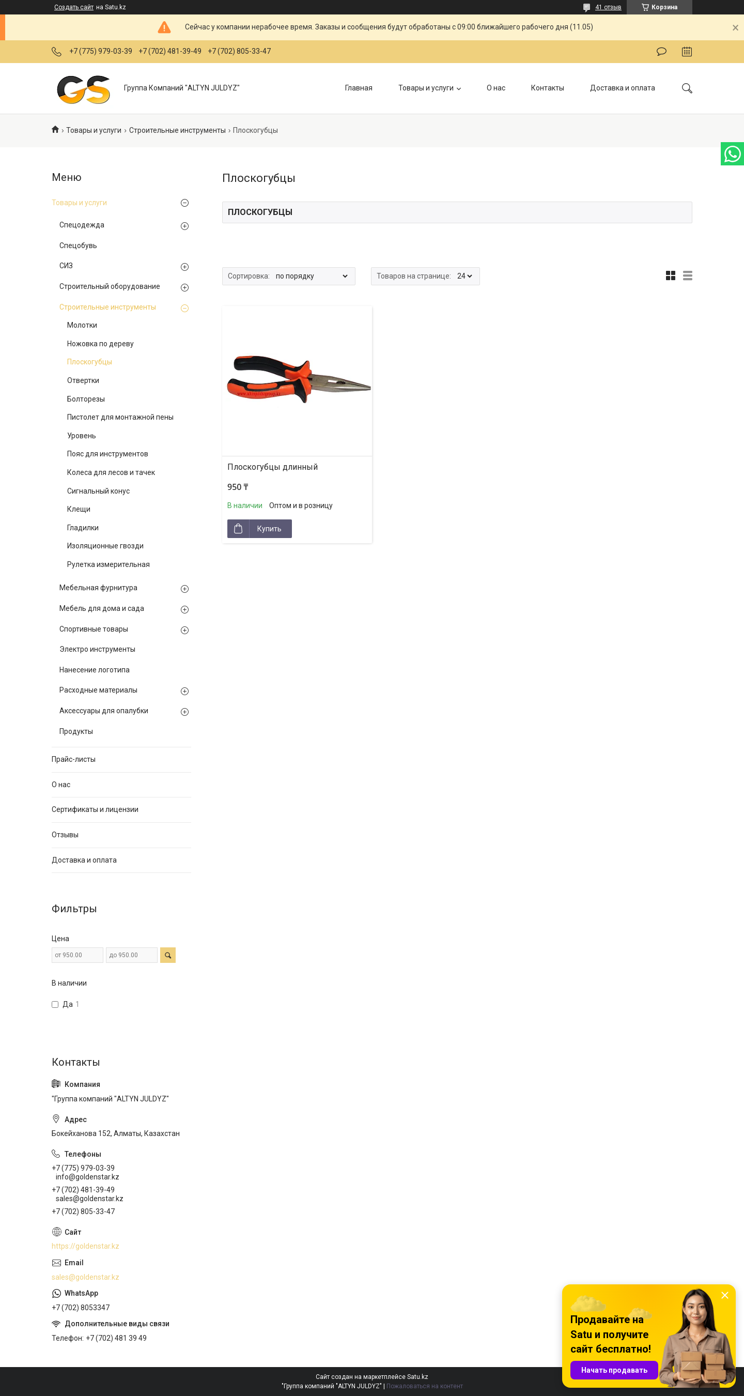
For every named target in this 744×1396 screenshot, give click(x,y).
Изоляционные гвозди (105, 546)
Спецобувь (78, 245)
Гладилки (83, 528)
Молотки (82, 325)
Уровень (81, 436)
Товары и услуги (426, 88)
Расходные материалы (98, 690)
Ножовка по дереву (100, 344)
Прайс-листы (74, 759)
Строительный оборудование (109, 286)
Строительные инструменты (177, 130)
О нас (496, 88)
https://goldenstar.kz (85, 1246)
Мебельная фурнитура (98, 588)
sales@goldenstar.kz (85, 1277)
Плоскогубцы (89, 362)
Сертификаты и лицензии (95, 809)
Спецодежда (81, 225)
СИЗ (66, 266)
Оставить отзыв (662, 51)
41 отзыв (608, 7)
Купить (269, 529)
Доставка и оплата (622, 88)
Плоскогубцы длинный (272, 467)
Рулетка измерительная (108, 564)
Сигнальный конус (98, 491)
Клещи (78, 509)
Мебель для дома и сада (101, 608)
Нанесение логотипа (94, 670)
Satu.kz (417, 1376)
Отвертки (83, 380)
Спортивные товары (93, 629)
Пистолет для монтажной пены (120, 417)
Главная (359, 88)
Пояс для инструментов (107, 454)
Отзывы (65, 835)
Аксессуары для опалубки (103, 711)
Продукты (76, 731)
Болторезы (86, 399)
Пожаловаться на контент (424, 1386)
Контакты (547, 88)
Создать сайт (74, 7)
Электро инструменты (97, 649)
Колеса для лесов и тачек (111, 472)
